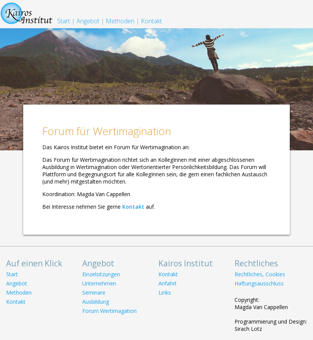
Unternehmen (99, 283)
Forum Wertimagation (109, 310)
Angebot (88, 21)
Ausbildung (95, 301)
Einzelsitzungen (101, 274)
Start (63, 21)
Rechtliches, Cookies (260, 274)
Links (164, 292)
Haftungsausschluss (259, 283)
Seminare (93, 292)
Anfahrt (167, 283)
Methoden (120, 21)
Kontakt (151, 21)
